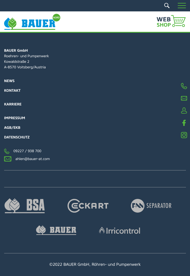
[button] (182, 5)
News (9, 81)
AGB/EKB (12, 127)
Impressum (14, 118)
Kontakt (12, 90)
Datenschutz (17, 137)
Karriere (13, 104)
